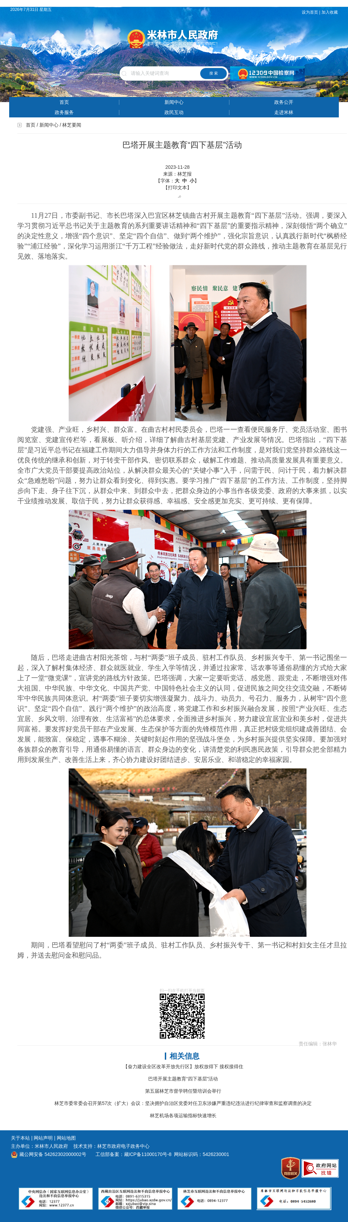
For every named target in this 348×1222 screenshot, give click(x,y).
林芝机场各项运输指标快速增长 (183, 1115)
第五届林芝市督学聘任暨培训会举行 (183, 1091)
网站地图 (66, 1138)
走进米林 (283, 112)
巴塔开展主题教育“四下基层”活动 (183, 1078)
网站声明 (43, 1138)
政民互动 (174, 112)
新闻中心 (174, 102)
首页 (64, 102)
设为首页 (310, 12)
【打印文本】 (177, 187)
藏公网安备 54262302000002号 (48, 1154)
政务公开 (283, 102)
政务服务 (64, 112)
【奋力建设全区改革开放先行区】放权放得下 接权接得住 (183, 1066)
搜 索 (213, 73)
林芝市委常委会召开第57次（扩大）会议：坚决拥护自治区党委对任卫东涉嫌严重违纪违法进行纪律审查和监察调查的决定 (183, 1103)
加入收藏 (330, 12)
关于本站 (20, 1138)
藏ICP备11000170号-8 (148, 1154)
